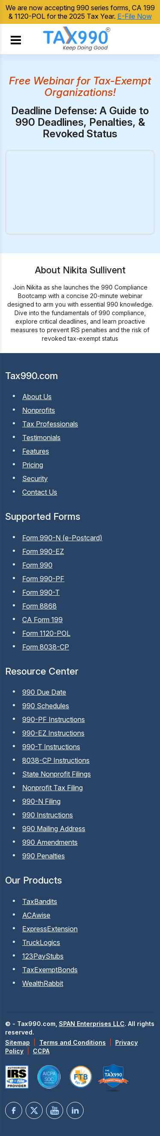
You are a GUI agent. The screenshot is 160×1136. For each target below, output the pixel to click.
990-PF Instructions (53, 719)
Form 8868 (39, 606)
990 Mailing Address (53, 828)
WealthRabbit (42, 983)
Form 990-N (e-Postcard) (62, 537)
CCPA (41, 1051)
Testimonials (41, 437)
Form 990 (37, 565)
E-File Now (134, 16)
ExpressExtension (50, 928)
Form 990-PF (43, 578)
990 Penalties (43, 856)
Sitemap (17, 1042)
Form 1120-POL (46, 633)
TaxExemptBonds (50, 969)
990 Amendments (50, 842)
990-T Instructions (51, 746)
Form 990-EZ (43, 551)
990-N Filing (41, 801)
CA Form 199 (42, 619)
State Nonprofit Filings (56, 774)
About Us (37, 396)
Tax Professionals (50, 424)
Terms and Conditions (72, 1042)
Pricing (32, 465)
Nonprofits (38, 410)
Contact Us (39, 492)
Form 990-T (41, 592)
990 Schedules (45, 705)
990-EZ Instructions (53, 733)
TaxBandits (39, 901)
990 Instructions (47, 815)
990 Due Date (44, 692)
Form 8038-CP (45, 647)
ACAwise (36, 915)
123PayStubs (43, 956)
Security (35, 478)
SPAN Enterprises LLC (92, 1023)
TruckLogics (41, 942)
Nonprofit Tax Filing (52, 787)
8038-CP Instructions (56, 760)
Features (35, 451)
